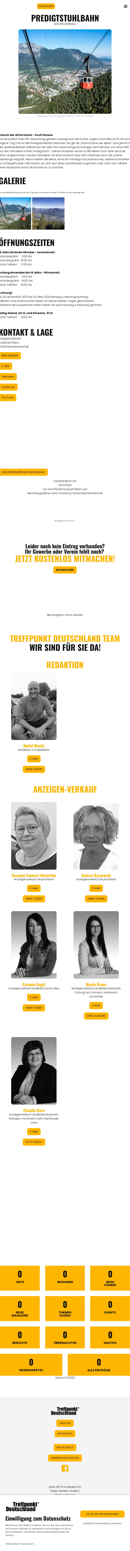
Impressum (27, 1543)
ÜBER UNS (65, 1423)
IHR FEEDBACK (65, 1447)
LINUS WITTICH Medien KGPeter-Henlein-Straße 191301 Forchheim (65, 1491)
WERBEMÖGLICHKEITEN (65, 1458)
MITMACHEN (46, 6)
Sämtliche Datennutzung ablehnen (102, 1523)
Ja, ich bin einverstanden (102, 1514)
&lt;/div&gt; (65, 928)
